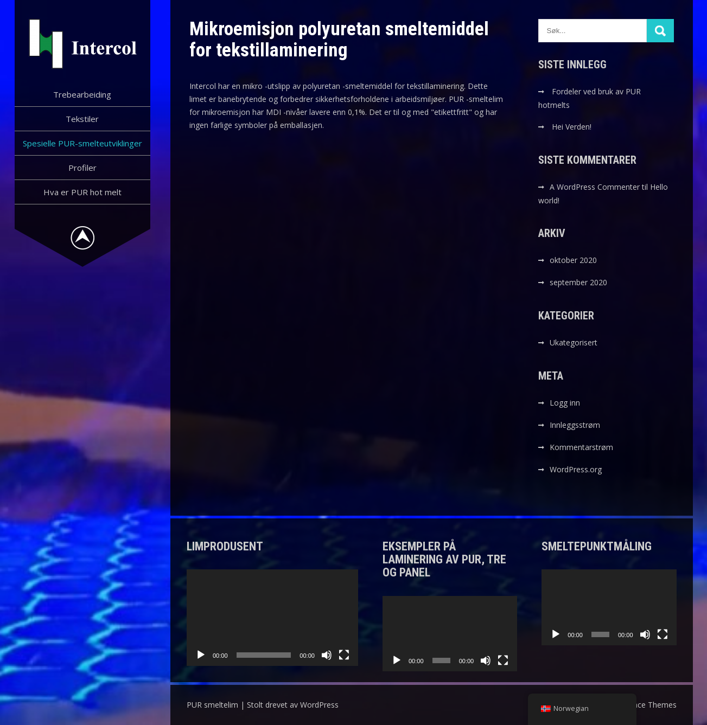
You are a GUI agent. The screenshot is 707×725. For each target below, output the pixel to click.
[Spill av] (200, 655)
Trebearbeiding (82, 94)
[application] (272, 617)
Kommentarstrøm (581, 447)
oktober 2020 (573, 260)
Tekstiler (82, 118)
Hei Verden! (571, 126)
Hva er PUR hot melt (82, 192)
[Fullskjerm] (344, 655)
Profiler (82, 167)
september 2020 (578, 282)
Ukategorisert (573, 342)
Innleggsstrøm (575, 425)
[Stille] (326, 655)
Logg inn (565, 402)
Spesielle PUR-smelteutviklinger (82, 143)
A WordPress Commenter (595, 187)
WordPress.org (576, 469)
